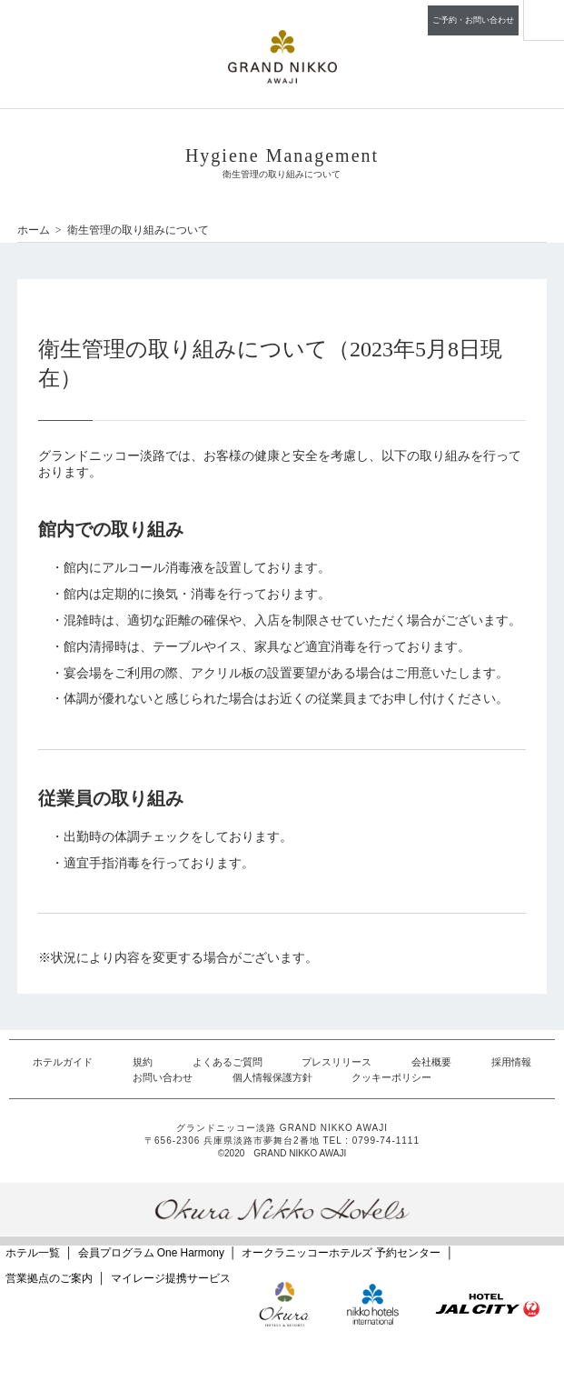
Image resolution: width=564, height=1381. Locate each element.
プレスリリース (336, 1061)
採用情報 (511, 1061)
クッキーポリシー (391, 1077)
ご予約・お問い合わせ (473, 20)
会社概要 (431, 1061)
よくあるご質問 (227, 1061)
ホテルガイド (63, 1061)
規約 (143, 1061)
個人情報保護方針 (272, 1077)
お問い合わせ (163, 1077)
